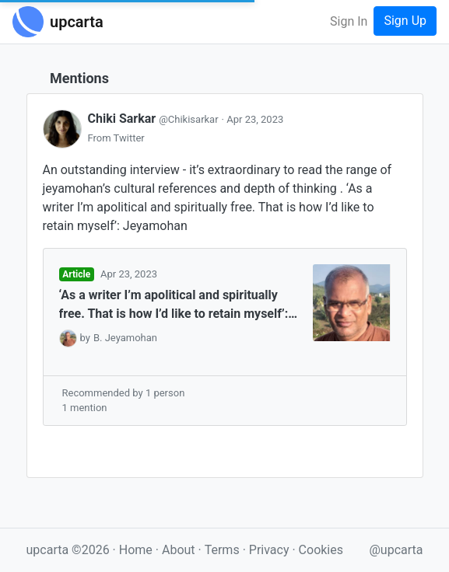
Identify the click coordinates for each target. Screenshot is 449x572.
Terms (224, 549)
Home (136, 549)
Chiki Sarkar (155, 118)
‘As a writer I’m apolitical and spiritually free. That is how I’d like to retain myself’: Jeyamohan (174, 305)
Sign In (348, 21)
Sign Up (405, 20)
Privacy (271, 549)
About (178, 549)
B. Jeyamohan (125, 338)
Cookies (321, 549)
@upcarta (396, 549)
